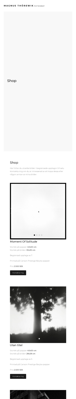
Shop (11, 81)
